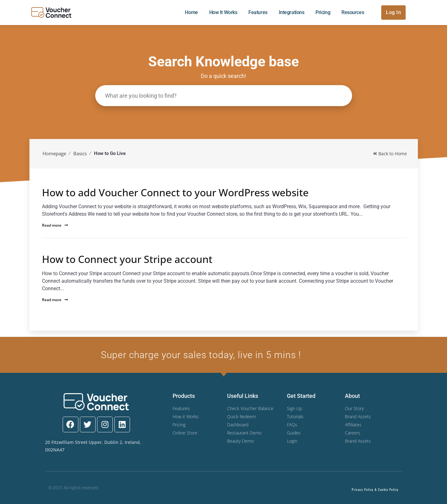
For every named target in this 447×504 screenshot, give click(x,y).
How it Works (223, 12)
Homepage (54, 153)
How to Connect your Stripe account (127, 259)
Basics (80, 153)
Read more (55, 225)
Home (191, 12)
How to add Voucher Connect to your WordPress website (175, 192)
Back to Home (390, 154)
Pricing (322, 12)
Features (257, 12)
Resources (352, 12)
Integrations (291, 12)
